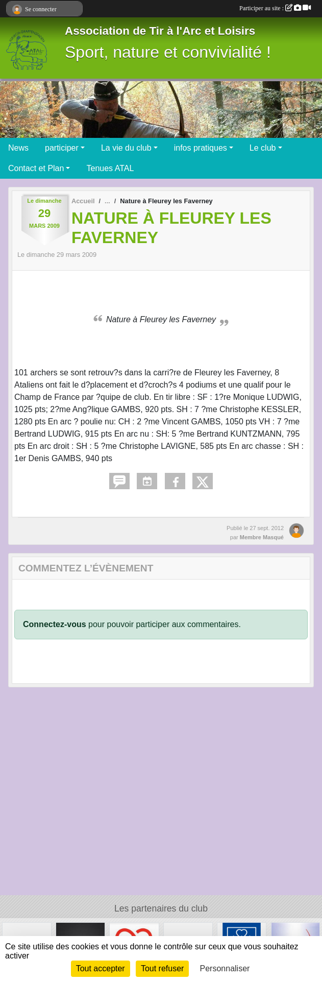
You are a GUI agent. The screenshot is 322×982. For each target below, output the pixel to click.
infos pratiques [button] (200, 147)
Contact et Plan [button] (36, 168)
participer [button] (62, 147)
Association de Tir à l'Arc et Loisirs (160, 31)
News (18, 147)
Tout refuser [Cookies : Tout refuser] (162, 968)
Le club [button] (263, 147)
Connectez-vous (54, 624)
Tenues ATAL (110, 168)
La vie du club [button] (126, 147)
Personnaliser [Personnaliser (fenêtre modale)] (225, 968)
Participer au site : (275, 8)
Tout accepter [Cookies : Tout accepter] (100, 968)
